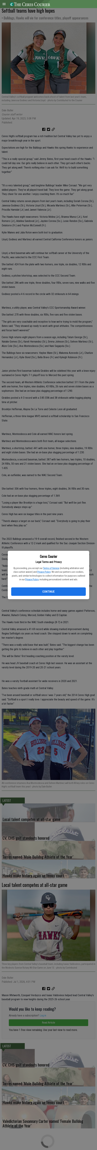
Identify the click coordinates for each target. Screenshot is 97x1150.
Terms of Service (51, 568)
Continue (48, 591)
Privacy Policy (44, 572)
